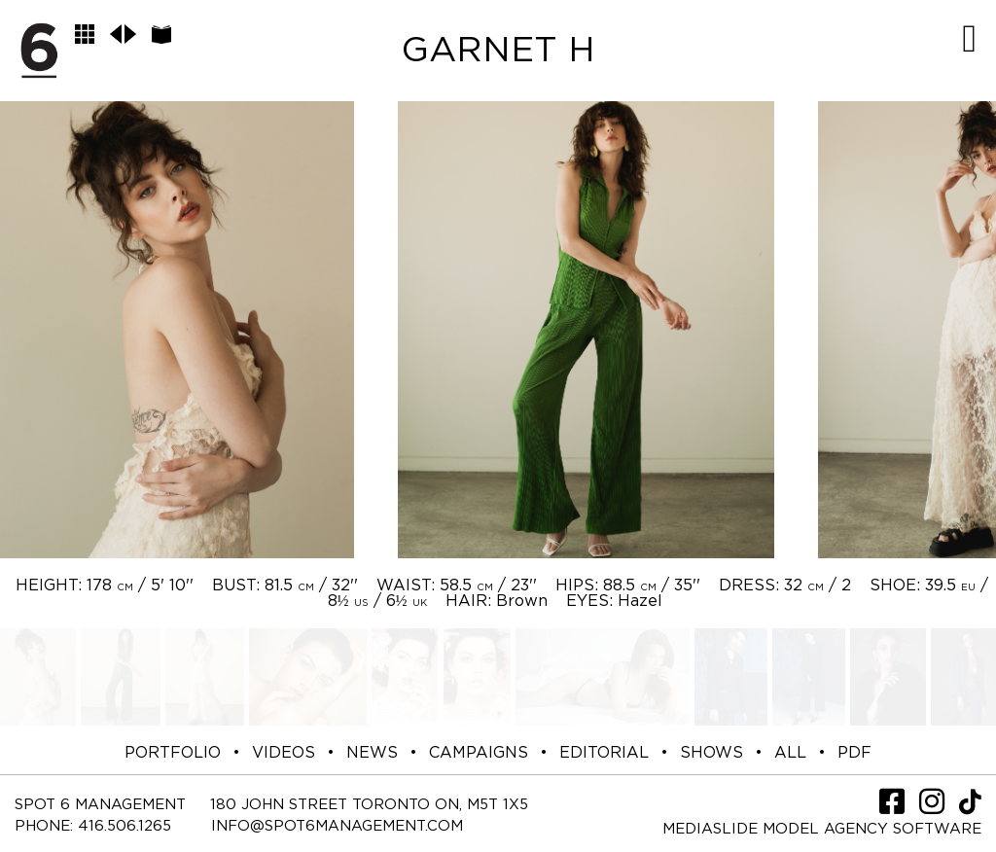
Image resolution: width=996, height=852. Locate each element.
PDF (854, 753)
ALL (790, 753)
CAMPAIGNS (478, 753)
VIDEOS (283, 753)
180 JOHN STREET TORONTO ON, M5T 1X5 (369, 805)
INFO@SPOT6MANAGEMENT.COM (337, 826)
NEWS (372, 753)
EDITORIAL (604, 753)
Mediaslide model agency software (821, 829)
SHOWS (711, 753)
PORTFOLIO (172, 753)
